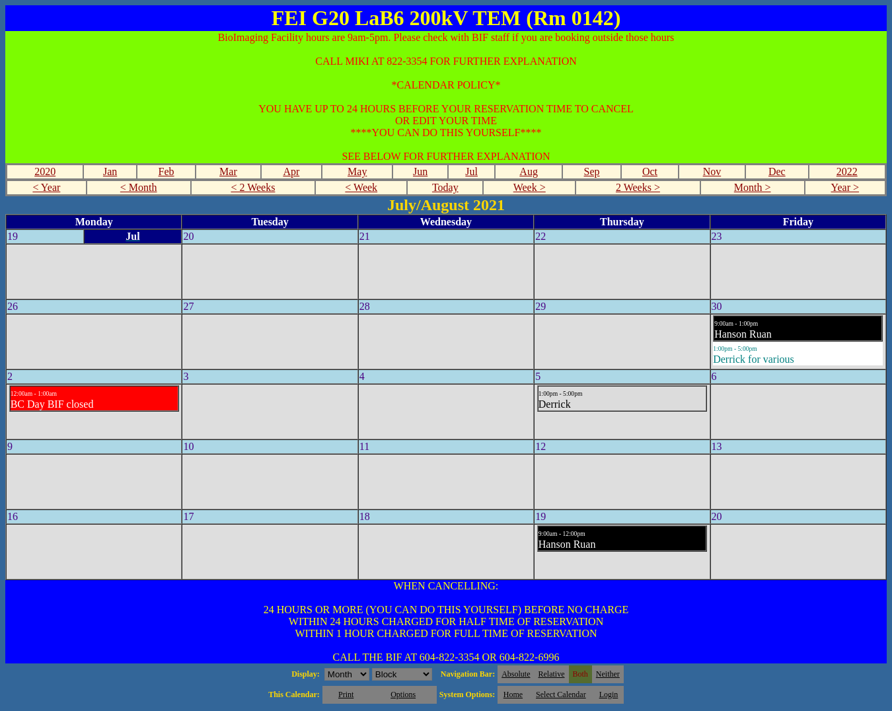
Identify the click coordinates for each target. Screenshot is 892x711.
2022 (847, 171)
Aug (528, 171)
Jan (110, 171)
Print (345, 694)
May (357, 171)
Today (445, 187)
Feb (166, 171)
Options (403, 694)
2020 (45, 171)
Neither (608, 674)
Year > (845, 187)
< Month (138, 187)
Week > (529, 187)
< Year (46, 187)
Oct (649, 171)
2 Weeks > (638, 187)
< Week (361, 187)
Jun (420, 171)
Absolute (516, 674)
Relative (552, 674)
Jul (471, 171)
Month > (752, 187)
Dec (777, 171)
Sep (592, 171)
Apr (291, 171)
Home (513, 694)
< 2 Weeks (253, 187)
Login (608, 694)
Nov (712, 171)
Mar (228, 171)
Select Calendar (561, 694)
